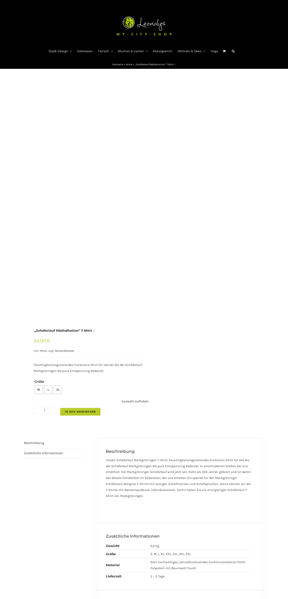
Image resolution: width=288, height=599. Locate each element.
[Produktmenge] (44, 410)
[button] (233, 51)
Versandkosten (64, 351)
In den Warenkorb (80, 411)
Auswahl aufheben (135, 401)
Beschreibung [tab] (34, 443)
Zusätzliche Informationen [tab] (43, 453)
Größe (39, 382)
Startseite (117, 64)
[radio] (39, 390)
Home (129, 64)
